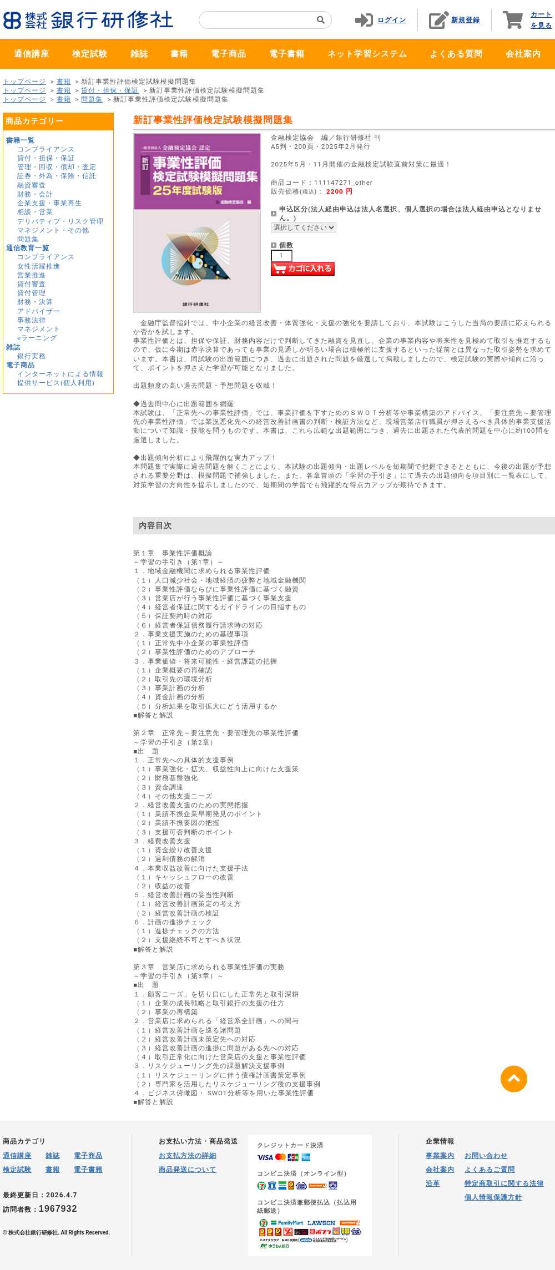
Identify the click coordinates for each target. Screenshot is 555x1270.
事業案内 (440, 1156)
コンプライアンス (46, 149)
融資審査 (31, 185)
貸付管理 (31, 293)
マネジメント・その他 (53, 230)
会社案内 (523, 54)
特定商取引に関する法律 (504, 1183)
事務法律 (31, 320)
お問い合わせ (486, 1156)
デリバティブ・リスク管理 (60, 221)
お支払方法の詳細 (187, 1156)
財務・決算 (35, 302)
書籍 (179, 54)
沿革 (433, 1183)
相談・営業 (35, 212)
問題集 (92, 99)
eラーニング (37, 338)
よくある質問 (456, 54)
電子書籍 (287, 54)
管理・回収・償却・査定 (57, 167)
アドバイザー (38, 311)
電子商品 (228, 54)
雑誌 (139, 54)
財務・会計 (35, 194)
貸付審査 (31, 284)
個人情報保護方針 (493, 1197)
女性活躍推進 (38, 266)
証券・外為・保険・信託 (57, 176)
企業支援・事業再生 (49, 203)
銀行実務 (31, 356)
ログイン (391, 20)
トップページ (24, 81)
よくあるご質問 (490, 1169)
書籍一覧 (20, 140)
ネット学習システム (367, 54)
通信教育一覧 (27, 248)
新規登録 (465, 20)
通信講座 (31, 54)
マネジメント (38, 329)
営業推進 (31, 275)
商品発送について (187, 1169)
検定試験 (90, 54)
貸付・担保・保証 (110, 90)
